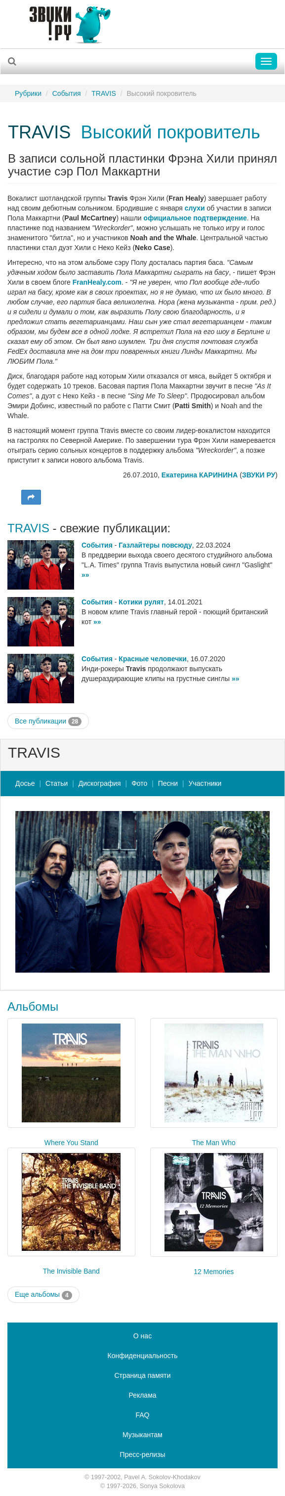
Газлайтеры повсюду (155, 545)
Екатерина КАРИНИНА (200, 475)
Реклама (142, 1395)
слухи (195, 208)
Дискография (100, 783)
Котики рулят (141, 602)
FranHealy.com (97, 282)
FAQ (142, 1415)
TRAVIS (103, 93)
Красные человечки (153, 659)
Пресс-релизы (142, 1454)
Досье (25, 783)
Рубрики (28, 93)
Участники (205, 783)
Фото (139, 783)
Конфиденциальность (142, 1356)
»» (85, 575)
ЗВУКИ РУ (258, 475)
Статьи (56, 783)
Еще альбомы (43, 1294)
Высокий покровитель (170, 132)
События (66, 93)
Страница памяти (142, 1375)
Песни (168, 783)
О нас (142, 1336)
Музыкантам (142, 1435)
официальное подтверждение (195, 218)
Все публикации (48, 721)
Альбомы (32, 1006)
